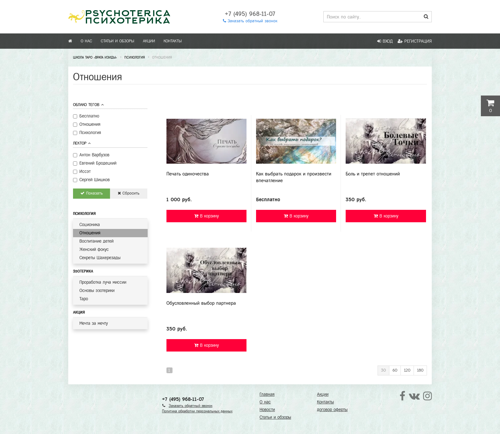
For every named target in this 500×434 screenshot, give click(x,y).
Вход (385, 41)
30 (383, 370)
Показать (91, 193)
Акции (149, 41)
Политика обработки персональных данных (197, 411)
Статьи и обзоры (117, 41)
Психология (84, 213)
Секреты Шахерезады (100, 257)
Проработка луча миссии (102, 282)
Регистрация (415, 41)
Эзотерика (83, 271)
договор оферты (332, 409)
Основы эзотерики (96, 290)
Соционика (89, 224)
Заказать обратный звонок (250, 21)
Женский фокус (94, 249)
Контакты (173, 41)
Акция (79, 312)
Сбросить (128, 193)
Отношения (89, 233)
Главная (267, 394)
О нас (86, 41)
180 (420, 370)
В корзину (206, 216)
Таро (83, 298)
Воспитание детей (96, 241)
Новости (267, 409)
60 (395, 370)
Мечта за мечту (93, 323)
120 (407, 370)
